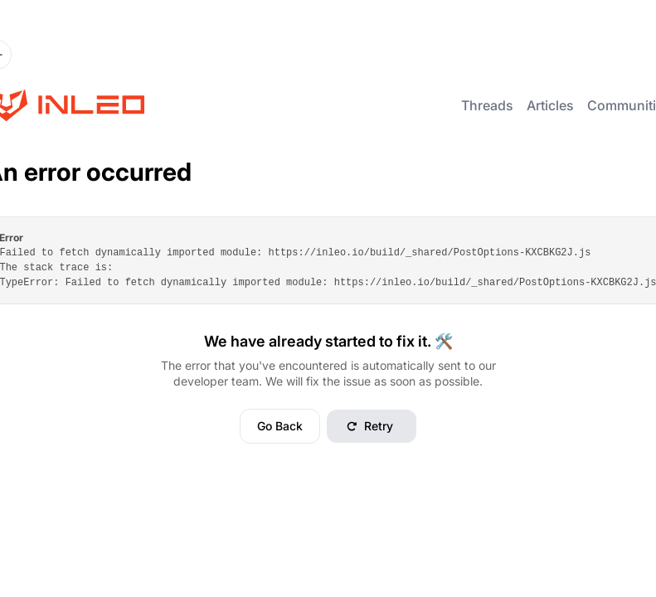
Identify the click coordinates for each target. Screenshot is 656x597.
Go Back (280, 426)
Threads (487, 105)
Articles (550, 105)
